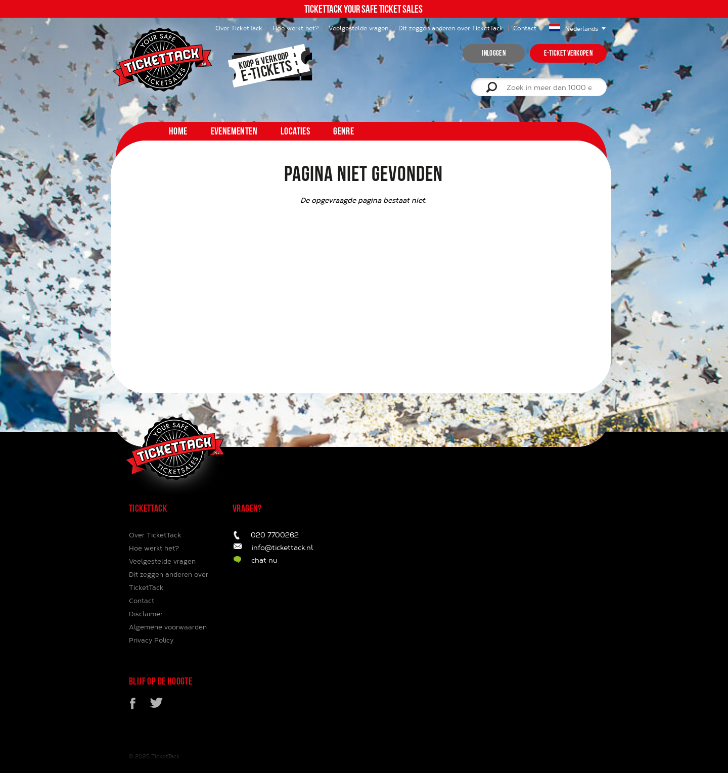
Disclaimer (146, 613)
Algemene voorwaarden (168, 626)
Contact (524, 28)
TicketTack (165, 756)
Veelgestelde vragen (358, 28)
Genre (343, 131)
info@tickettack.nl (282, 547)
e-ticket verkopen (568, 53)
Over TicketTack (155, 534)
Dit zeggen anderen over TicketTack (450, 28)
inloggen (493, 53)
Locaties (295, 131)
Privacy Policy (151, 640)
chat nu (264, 560)
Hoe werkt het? (295, 28)
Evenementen (234, 131)
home (178, 131)
